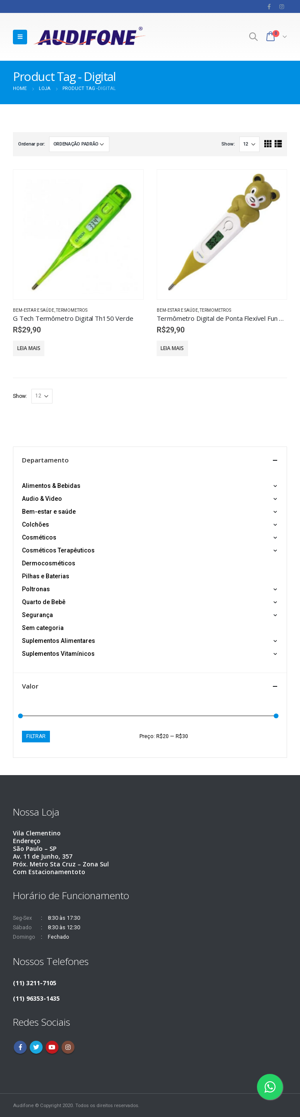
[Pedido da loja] (79, 144)
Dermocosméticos (48, 563)
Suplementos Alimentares (58, 640)
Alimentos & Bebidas (51, 485)
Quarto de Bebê (43, 602)
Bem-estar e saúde (33, 310)
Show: (228, 144)
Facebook (20, 1047)
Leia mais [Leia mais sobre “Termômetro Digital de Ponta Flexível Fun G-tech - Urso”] (172, 348)
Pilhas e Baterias (45, 576)
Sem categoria (43, 627)
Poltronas (36, 589)
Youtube (52, 1047)
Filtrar (36, 736)
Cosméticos (39, 537)
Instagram (68, 1047)
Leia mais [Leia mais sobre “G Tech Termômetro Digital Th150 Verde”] (28, 348)
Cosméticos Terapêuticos (58, 550)
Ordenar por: (31, 144)
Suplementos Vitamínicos (58, 653)
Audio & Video (42, 498)
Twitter (36, 1047)
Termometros (71, 310)
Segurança (37, 614)
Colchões (35, 524)
